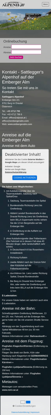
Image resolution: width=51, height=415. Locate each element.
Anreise (7, 47)
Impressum (25, 405)
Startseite (6, 405)
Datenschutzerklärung (15, 172)
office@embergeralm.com (15, 121)
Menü (45, 4)
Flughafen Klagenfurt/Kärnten (17, 346)
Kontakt (15, 405)
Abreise (7, 52)
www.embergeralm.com (20, 124)
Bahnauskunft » (38, 336)
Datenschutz (37, 405)
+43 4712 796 (13, 111)
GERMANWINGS (39, 356)
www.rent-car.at (10, 390)
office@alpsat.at (17, 118)
